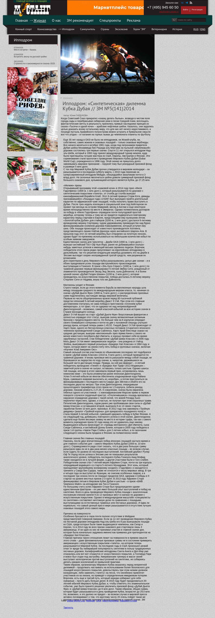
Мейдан (90, 600)
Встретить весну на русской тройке (30, 56)
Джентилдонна (110, 600)
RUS (195, 29)
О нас (56, 20)
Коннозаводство (46, 29)
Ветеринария (159, 29)
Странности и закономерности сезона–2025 (34, 63)
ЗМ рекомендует (80, 20)
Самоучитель (87, 29)
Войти (185, 10)
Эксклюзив (121, 29)
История (177, 29)
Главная (21, 20)
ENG (202, 29)
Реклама (133, 20)
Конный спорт (23, 29)
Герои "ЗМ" (139, 29)
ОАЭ (98, 600)
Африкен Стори (128, 600)
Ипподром (68, 29)
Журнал (40, 20)
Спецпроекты (110, 20)
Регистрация (197, 10)
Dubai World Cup (76, 600)
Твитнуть (68, 607)
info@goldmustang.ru (168, 12)
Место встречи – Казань (25, 50)
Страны (105, 29)
